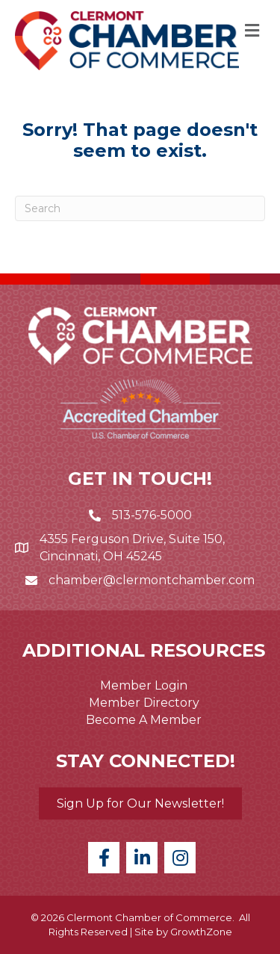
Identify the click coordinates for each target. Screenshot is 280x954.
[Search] (140, 208)
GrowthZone (201, 932)
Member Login (143, 685)
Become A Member (144, 720)
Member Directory (144, 703)
